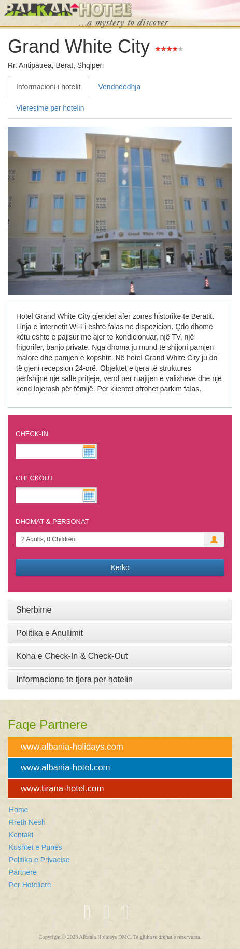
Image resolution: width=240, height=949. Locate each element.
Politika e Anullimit (49, 633)
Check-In (32, 434)
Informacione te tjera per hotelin (74, 679)
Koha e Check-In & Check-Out (72, 656)
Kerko (120, 567)
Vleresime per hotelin (50, 108)
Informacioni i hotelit (48, 87)
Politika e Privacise (39, 860)
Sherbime (33, 609)
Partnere (23, 872)
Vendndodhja (119, 87)
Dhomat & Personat (52, 521)
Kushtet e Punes (35, 847)
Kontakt (21, 835)
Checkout (34, 478)
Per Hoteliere (30, 884)
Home (18, 810)
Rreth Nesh (27, 822)
